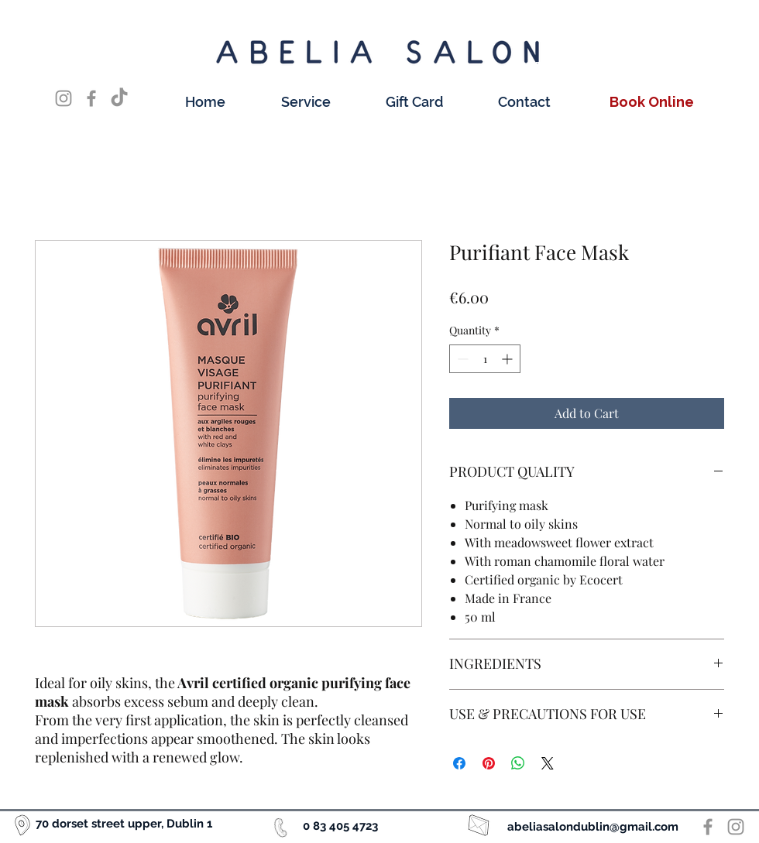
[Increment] (508, 358)
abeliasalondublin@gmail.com (592, 827)
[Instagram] (63, 98)
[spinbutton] (485, 358)
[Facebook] (91, 98)
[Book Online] (571, 69)
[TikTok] (119, 98)
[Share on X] (547, 763)
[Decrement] (461, 358)
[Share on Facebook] (459, 763)
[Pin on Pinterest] (488, 763)
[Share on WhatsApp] (518, 763)
